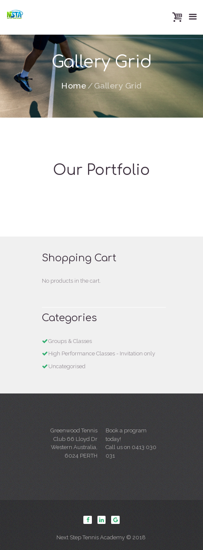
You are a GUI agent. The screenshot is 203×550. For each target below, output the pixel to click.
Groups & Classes (70, 341)
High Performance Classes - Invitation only (101, 353)
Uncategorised (66, 366)
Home (73, 86)
